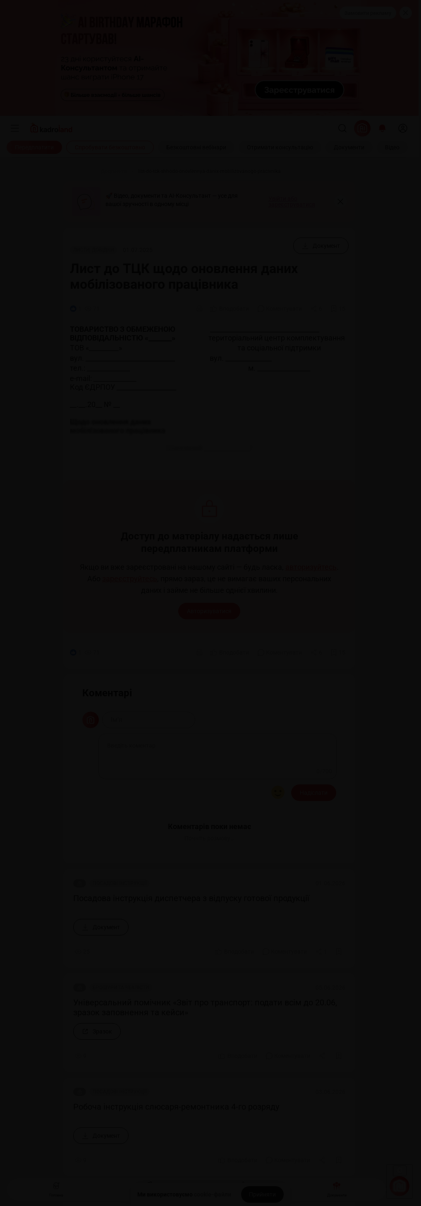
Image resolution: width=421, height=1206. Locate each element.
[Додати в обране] (338, 308)
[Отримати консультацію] (280, 147)
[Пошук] (342, 128)
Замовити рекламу (367, 13)
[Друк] (199, 309)
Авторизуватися (209, 611)
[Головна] (80, 171)
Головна (56, 1188)
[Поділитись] (316, 308)
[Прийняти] (262, 1194)
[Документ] (321, 245)
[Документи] (349, 147)
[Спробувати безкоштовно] (110, 147)
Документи (337, 1188)
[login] (403, 128)
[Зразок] (97, 1031)
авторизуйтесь (311, 567)
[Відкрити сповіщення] (382, 128)
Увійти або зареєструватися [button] (291, 201)
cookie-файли (212, 1194)
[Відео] (392, 147)
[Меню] (15, 128)
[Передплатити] (34, 147)
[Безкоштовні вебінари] (196, 147)
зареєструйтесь (129, 579)
